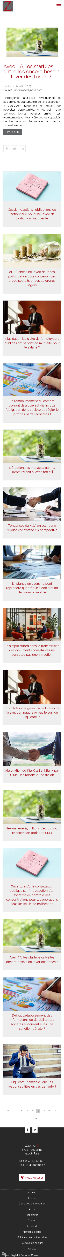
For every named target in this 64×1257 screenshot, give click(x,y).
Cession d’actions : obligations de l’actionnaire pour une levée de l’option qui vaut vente (32, 214)
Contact (32, 1220)
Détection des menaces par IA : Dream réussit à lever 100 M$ (32, 470)
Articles (32, 1248)
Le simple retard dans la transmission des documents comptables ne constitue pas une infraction (32, 650)
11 (49, 1110)
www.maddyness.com (28, 90)
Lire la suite (12, 132)
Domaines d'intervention (32, 1203)
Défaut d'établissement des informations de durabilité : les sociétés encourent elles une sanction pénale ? (32, 1022)
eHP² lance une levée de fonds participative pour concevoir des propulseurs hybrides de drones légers (32, 278)
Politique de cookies (32, 1243)
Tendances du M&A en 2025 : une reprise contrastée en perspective (32, 528)
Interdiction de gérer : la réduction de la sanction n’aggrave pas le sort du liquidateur (32, 712)
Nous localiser (34, 1177)
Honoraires (32, 1215)
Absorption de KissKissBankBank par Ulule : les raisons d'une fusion (32, 773)
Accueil (32, 1192)
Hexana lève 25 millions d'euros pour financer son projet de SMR (32, 831)
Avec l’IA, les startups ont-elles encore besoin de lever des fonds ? (32, 960)
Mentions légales (32, 1231)
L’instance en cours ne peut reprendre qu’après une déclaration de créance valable (32, 588)
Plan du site (32, 1226)
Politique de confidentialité (32, 1237)
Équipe (32, 1198)
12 (55, 1110)
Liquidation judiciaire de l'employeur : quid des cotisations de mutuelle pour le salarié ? (32, 343)
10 (44, 1110)
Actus (32, 1209)
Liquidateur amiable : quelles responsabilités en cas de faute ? (32, 1084)
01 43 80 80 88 (34, 1161)
